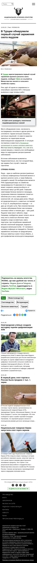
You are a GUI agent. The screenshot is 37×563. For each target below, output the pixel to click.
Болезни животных (10, 307)
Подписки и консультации (12, 506)
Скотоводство (8, 302)
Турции (5, 74)
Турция (24, 307)
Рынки (4, 516)
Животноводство (15, 298)
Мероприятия (7, 500)
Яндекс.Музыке (8, 289)
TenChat (12, 286)
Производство (7, 494)
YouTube (5, 291)
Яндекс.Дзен (15, 283)
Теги (3, 298)
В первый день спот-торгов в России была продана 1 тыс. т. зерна (16, 380)
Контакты (5, 509)
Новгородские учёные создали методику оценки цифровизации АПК (16, 327)
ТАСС (18, 79)
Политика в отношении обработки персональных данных (18, 560)
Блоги (4, 497)
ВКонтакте (20, 289)
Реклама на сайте (8, 503)
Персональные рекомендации (13, 519)
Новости (5, 512)
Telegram (27, 283)
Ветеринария (22, 302)
